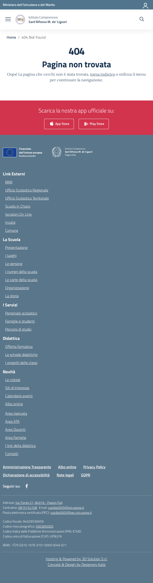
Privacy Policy (94, 467)
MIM (8, 182)
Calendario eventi (19, 396)
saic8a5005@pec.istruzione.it (71, 512)
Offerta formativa (19, 346)
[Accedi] (145, 5)
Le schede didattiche (21, 354)
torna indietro (102, 74)
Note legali (65, 475)
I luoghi (11, 255)
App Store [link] (59, 124)
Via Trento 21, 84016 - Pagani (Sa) (39, 502)
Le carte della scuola (21, 279)
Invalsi (10, 222)
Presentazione (16, 247)
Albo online (14, 404)
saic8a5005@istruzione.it (66, 507)
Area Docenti (15, 429)
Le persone (13, 263)
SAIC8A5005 (44, 526)
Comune (11, 230)
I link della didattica (20, 445)
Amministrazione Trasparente (27, 467)
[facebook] (26, 486)
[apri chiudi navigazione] (8, 20)
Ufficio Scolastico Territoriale (27, 198)
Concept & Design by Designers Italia (77, 564)
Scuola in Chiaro (17, 206)
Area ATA (12, 421)
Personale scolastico (21, 313)
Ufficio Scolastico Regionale (26, 190)
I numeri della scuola (21, 271)
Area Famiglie (15, 437)
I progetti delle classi (21, 362)
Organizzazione (17, 288)
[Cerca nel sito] (141, 20)
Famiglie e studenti (20, 321)
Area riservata (16, 413)
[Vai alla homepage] (48, 19)
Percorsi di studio (18, 329)
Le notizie (12, 380)
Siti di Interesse (17, 388)
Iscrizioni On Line (18, 214)
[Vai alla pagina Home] (11, 37)
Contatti (11, 453)
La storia (12, 296)
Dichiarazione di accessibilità (26, 475)
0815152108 (27, 507)
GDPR (85, 475)
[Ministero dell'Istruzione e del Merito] (29, 4)
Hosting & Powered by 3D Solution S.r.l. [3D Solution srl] (76, 559)
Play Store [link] (93, 124)
